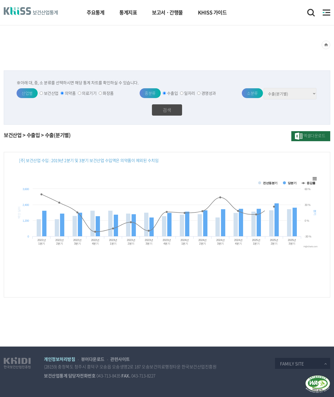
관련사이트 (120, 359)
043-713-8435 (108, 375)
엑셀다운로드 (314, 135)
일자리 (189, 93)
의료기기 (89, 93)
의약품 (70, 93)
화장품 (108, 93)
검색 (167, 110)
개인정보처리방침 (59, 359)
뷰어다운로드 (92, 359)
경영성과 (208, 93)
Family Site (292, 363)
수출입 (172, 93)
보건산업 (51, 93)
